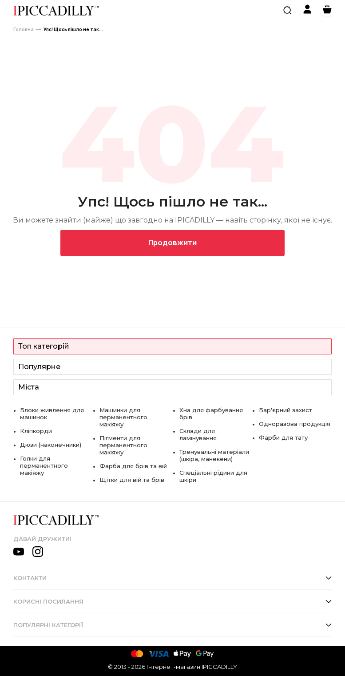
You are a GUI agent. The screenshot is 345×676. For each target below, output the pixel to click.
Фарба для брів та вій (133, 465)
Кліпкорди (36, 430)
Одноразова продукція (294, 423)
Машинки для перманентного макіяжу (123, 417)
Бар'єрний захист (285, 410)
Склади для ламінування (198, 434)
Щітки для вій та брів (131, 479)
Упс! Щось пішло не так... (73, 29)
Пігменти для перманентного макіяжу (123, 445)
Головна (23, 29)
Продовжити (172, 243)
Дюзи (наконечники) (50, 444)
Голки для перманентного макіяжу (44, 465)
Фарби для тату (283, 437)
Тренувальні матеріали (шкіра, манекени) (214, 455)
